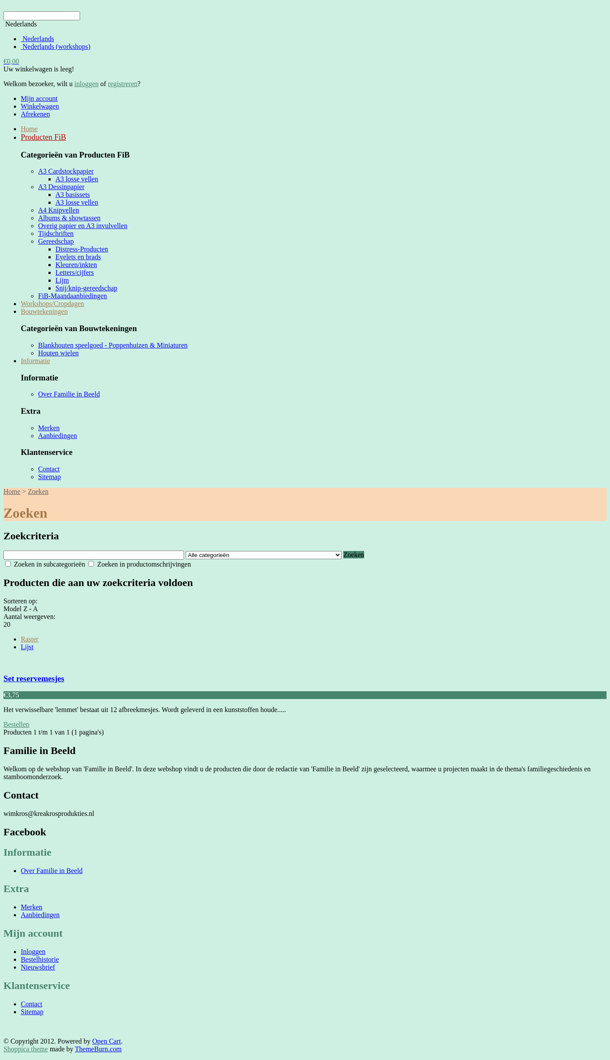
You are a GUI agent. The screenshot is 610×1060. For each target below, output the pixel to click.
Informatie (35, 360)
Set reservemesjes (33, 678)
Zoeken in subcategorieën (45, 564)
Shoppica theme (25, 1049)
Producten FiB (43, 137)
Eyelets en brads (78, 257)
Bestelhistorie (40, 959)
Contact (49, 469)
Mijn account (39, 98)
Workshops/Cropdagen (52, 303)
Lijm (62, 280)
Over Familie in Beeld (69, 394)
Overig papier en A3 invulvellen (82, 225)
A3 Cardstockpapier (66, 171)
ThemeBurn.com (98, 1049)
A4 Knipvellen (58, 210)
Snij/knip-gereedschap (86, 288)
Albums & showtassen (69, 218)
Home (29, 128)
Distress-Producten (81, 249)
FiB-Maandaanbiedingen (72, 296)
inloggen (86, 83)
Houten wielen (58, 353)
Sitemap (49, 476)
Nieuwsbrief (38, 967)
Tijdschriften (56, 233)
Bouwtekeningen (44, 311)
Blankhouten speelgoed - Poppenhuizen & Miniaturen (112, 345)
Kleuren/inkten (76, 264)
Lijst (27, 647)
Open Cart (106, 1041)
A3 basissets (72, 194)
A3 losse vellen (76, 179)
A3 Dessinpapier (61, 186)
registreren (122, 83)
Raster (30, 639)
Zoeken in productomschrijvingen (139, 564)
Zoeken (38, 491)
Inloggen (33, 951)
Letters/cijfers (74, 272)
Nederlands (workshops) (55, 46)
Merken (49, 428)
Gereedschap (56, 241)
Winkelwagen (40, 106)
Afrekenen (35, 114)
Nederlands (37, 38)
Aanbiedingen (57, 435)
